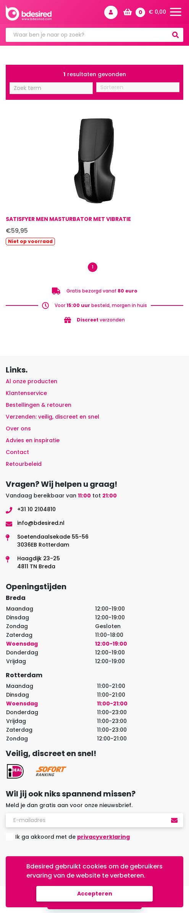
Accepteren (94, 893)
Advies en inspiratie (33, 440)
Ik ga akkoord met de (72, 837)
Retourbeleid (24, 464)
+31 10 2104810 (36, 509)
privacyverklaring (103, 837)
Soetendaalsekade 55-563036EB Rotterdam (53, 540)
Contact (17, 452)
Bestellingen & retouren (38, 405)
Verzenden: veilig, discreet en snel (52, 417)
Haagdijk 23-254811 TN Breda (38, 562)
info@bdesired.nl (41, 523)
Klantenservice (26, 393)
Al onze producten (31, 381)
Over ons (18, 428)
